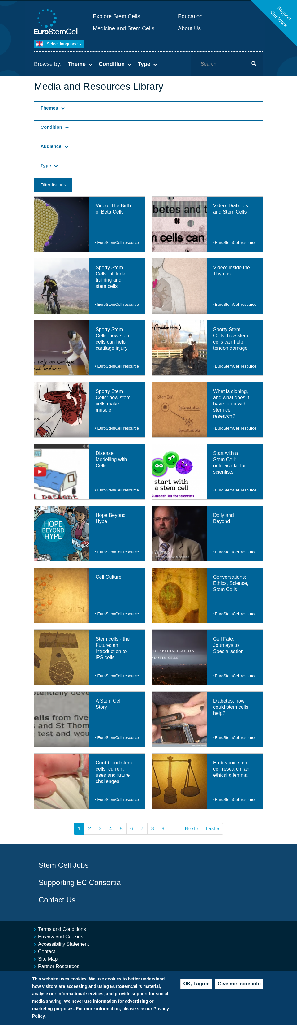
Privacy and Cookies (60, 936)
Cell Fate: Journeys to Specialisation (228, 645)
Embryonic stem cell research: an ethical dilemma (231, 769)
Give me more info (239, 985)
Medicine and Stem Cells (123, 28)
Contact (46, 951)
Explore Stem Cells (116, 16)
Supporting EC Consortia (80, 882)
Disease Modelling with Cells (111, 459)
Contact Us (57, 900)
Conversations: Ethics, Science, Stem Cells (230, 583)
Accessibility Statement (63, 944)
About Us (189, 28)
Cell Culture (109, 577)
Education (190, 16)
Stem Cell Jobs (63, 865)
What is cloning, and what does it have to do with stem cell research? (231, 404)
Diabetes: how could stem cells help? (230, 707)
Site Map (48, 959)
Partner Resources (58, 966)
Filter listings (53, 184)
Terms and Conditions (62, 929)
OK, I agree (196, 985)
